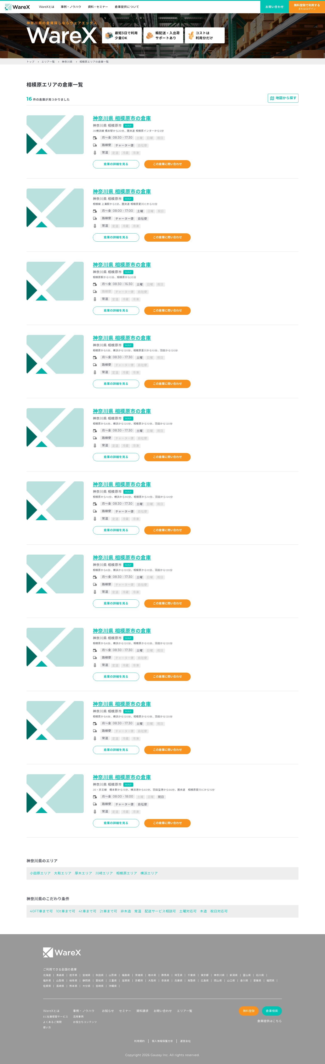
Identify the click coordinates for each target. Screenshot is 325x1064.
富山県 (247, 975)
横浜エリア (149, 873)
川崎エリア (104, 873)
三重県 (113, 980)
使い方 (47, 1027)
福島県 (126, 975)
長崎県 (60, 985)
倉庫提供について (127, 7)
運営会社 (185, 1041)
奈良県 (165, 980)
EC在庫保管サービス (55, 1016)
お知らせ (108, 1011)
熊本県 (73, 985)
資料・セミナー (98, 7)
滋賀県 (126, 980)
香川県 (244, 980)
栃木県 (152, 975)
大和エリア (63, 873)
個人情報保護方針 (162, 1041)
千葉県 (191, 975)
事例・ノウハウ (71, 7)
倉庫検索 (272, 1011)
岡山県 (218, 980)
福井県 (47, 980)
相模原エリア (126, 873)
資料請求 (142, 1011)
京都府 (139, 980)
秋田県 (100, 975)
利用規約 (139, 1041)
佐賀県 (47, 985)
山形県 (113, 975)
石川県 (260, 975)
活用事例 (78, 1016)
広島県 (205, 980)
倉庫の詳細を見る (116, 164)
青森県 (60, 975)
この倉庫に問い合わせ (167, 164)
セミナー (125, 1011)
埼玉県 (178, 975)
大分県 (86, 985)
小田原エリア (40, 873)
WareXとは (46, 7)
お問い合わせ (163, 1011)
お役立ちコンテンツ (85, 1022)
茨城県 (139, 975)
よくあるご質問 (52, 1022)
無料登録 (249, 1011)
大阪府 (152, 980)
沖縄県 (113, 985)
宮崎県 (100, 985)
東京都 (205, 975)
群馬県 (165, 975)
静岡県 (86, 980)
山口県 (231, 980)
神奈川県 (67, 61)
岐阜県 (73, 980)
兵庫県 (178, 980)
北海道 (47, 975)
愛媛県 (257, 980)
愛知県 (100, 980)
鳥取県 (191, 980)
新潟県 (234, 975)
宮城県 (86, 975)
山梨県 (60, 980)
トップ (30, 61)
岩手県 (73, 975)
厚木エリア (83, 873)
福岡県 (270, 980)
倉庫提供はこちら (269, 1021)
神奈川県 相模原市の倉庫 (122, 118)
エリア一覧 (48, 61)
